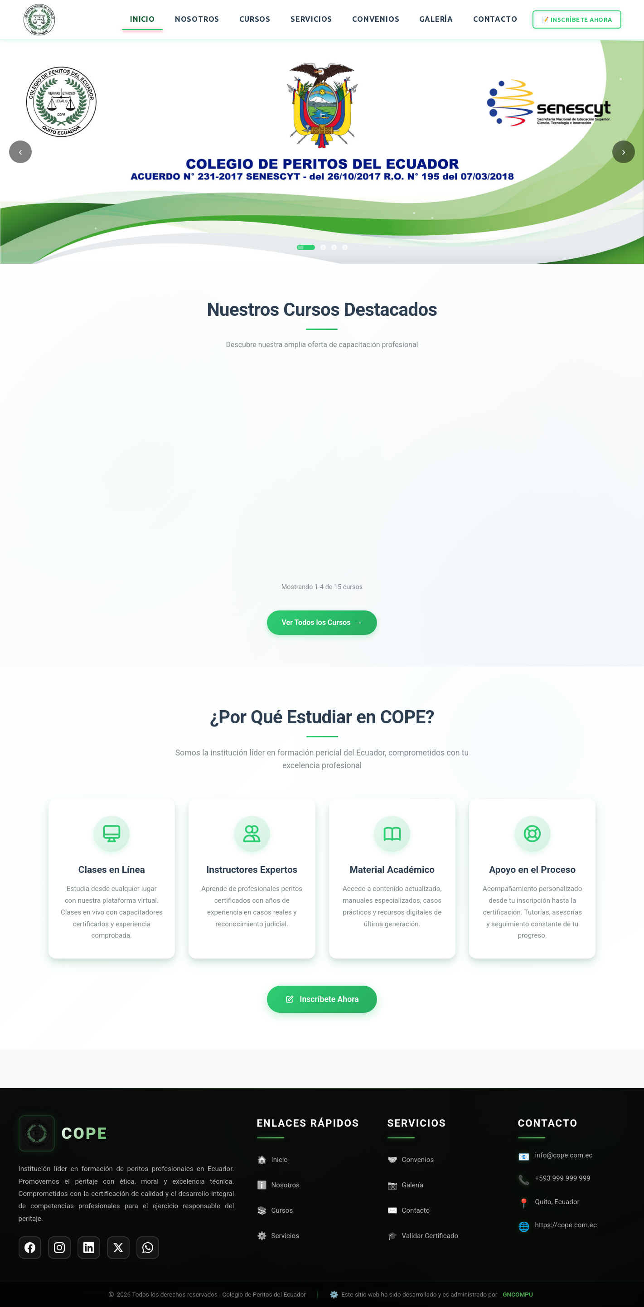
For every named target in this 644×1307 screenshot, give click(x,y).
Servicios (311, 19)
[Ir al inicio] (39, 19)
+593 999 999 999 (563, 1178)
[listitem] (30, 1247)
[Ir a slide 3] (334, 247)
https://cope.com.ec (566, 1225)
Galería (436, 19)
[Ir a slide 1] (306, 247)
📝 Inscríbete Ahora (577, 19)
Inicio (142, 19)
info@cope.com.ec (564, 1155)
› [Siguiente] (623, 151)
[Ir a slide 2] (323, 247)
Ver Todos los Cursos (321, 623)
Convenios (375, 19)
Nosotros (197, 19)
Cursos (255, 19)
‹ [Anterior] (20, 151)
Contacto (495, 19)
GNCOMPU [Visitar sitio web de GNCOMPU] (518, 1294)
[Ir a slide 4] (345, 247)
